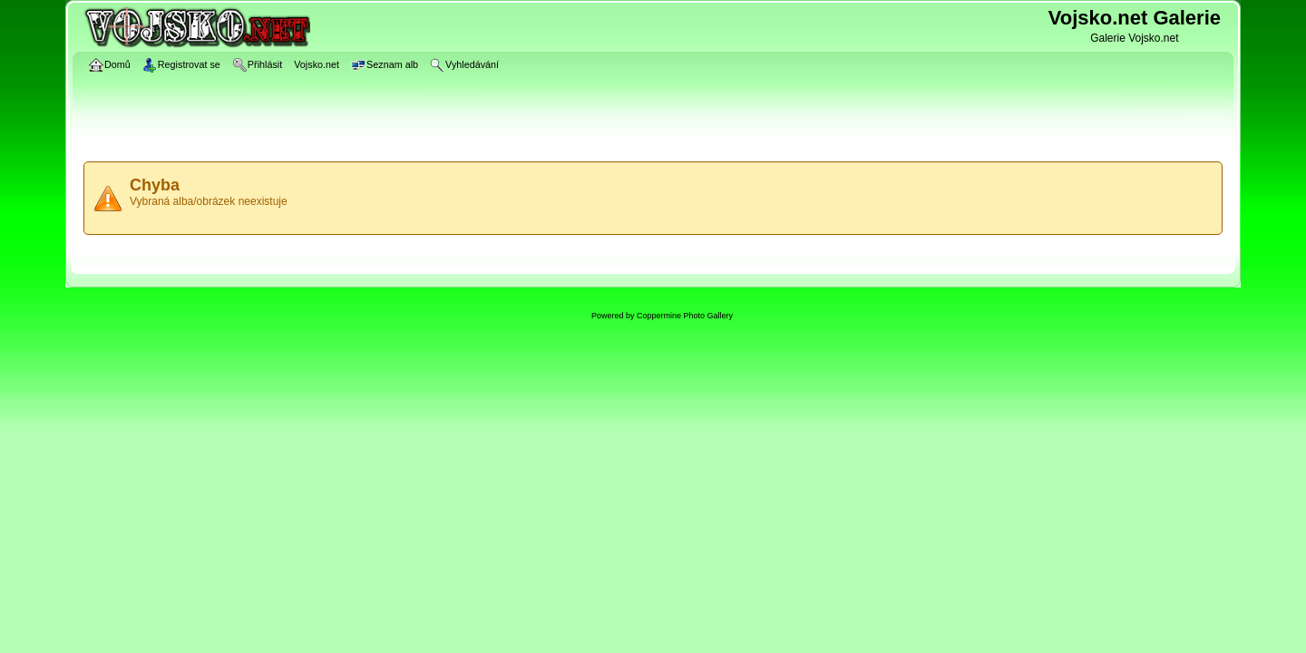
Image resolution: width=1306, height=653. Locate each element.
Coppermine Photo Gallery (685, 315)
